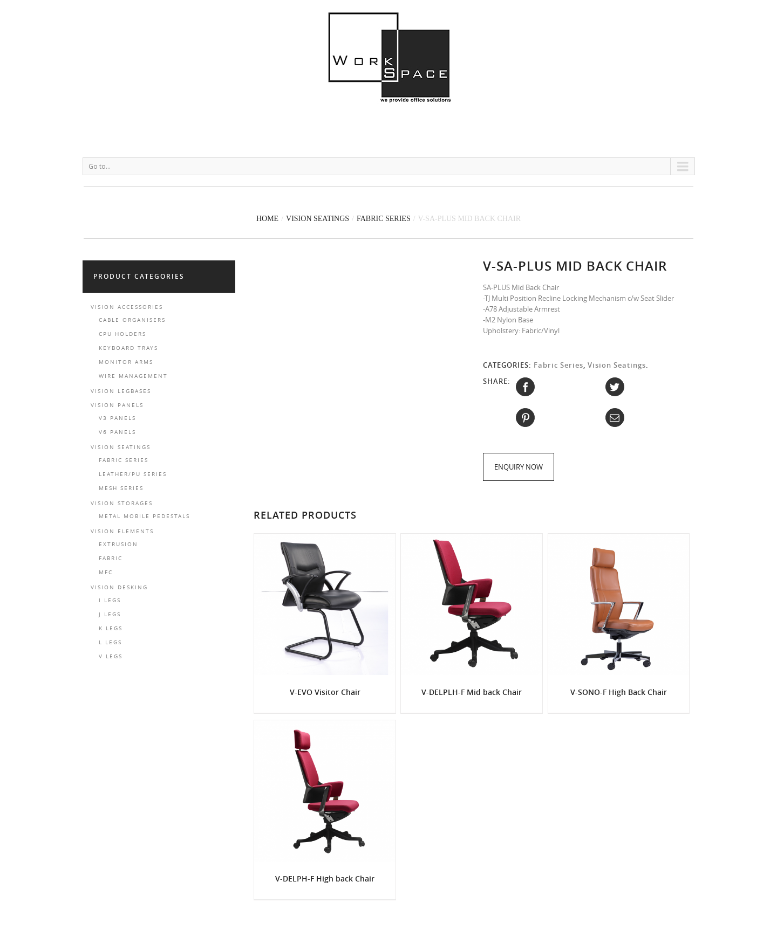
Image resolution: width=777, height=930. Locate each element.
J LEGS (110, 614)
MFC (106, 572)
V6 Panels (117, 432)
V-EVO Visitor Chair (325, 692)
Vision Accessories (127, 307)
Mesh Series (121, 488)
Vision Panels (117, 405)
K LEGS (110, 628)
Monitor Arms (126, 362)
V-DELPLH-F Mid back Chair (471, 692)
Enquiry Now (518, 467)
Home (267, 219)
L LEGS (110, 642)
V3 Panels (117, 418)
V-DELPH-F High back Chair (324, 878)
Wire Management (133, 376)
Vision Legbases (121, 391)
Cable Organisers (132, 319)
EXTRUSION (118, 544)
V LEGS (110, 656)
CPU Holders (122, 333)
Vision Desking (119, 587)
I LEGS (110, 600)
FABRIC (110, 558)
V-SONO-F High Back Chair (618, 692)
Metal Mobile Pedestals (144, 516)
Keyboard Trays (128, 348)
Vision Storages (122, 503)
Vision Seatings (317, 219)
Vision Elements (122, 531)
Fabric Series (384, 219)
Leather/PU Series (133, 474)
